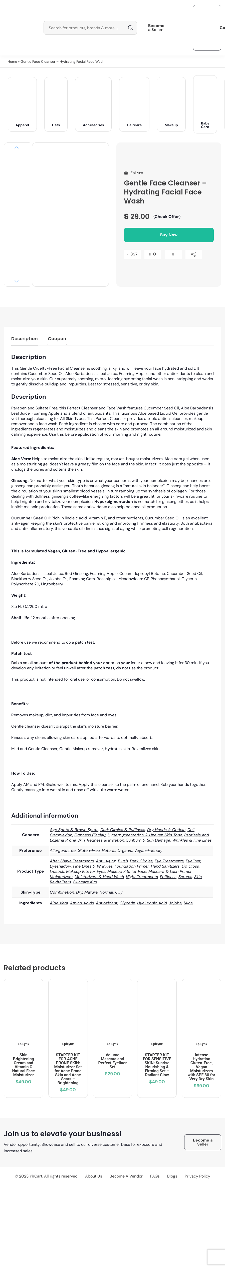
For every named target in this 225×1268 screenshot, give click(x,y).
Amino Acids (82, 903)
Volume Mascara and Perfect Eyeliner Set (112, 1061)
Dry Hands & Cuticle (166, 829)
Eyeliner (193, 861)
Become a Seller (156, 28)
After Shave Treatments (72, 861)
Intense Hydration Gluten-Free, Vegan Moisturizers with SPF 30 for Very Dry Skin (201, 1067)
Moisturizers (61, 876)
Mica (188, 903)
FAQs (155, 1176)
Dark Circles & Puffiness (122, 829)
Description (24, 338)
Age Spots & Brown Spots (74, 829)
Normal (106, 892)
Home (12, 61)
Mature (91, 892)
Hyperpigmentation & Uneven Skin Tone (145, 835)
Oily (119, 892)
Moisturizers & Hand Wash (99, 876)
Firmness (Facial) (90, 835)
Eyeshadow (60, 866)
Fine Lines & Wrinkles (93, 866)
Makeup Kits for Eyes (85, 871)
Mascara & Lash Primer (170, 871)
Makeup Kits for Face (126, 871)
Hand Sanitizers (165, 866)
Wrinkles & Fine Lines (192, 840)
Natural (108, 850)
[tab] (24, 339)
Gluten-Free (89, 850)
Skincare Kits (85, 882)
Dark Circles (141, 861)
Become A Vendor (126, 1176)
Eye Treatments (169, 861)
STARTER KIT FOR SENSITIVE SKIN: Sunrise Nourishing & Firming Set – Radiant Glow (157, 1065)
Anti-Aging (106, 861)
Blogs (172, 1176)
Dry (79, 892)
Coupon (57, 338)
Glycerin (127, 903)
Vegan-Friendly (148, 850)
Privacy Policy (197, 1176)
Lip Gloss (190, 866)
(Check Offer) (166, 216)
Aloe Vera (59, 903)
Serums (185, 876)
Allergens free (63, 850)
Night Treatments (142, 876)
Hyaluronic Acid (152, 903)
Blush (123, 861)
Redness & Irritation (105, 840)
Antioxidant (107, 903)
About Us (93, 1176)
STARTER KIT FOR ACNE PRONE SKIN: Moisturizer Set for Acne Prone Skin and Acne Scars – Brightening (68, 1069)
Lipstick (57, 871)
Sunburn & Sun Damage (148, 840)
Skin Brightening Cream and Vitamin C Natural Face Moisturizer (23, 1065)
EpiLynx (23, 1044)
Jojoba (175, 903)
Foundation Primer (132, 866)
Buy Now (168, 234)
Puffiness (168, 876)
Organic (124, 850)
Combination (62, 892)
